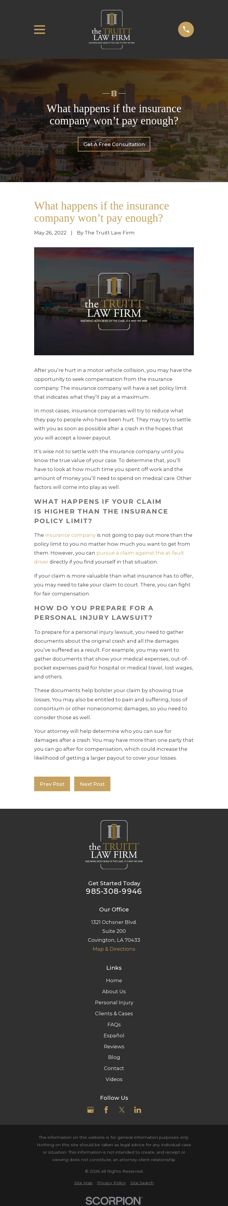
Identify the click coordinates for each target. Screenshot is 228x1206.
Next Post (92, 784)
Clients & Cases (114, 1013)
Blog (114, 1057)
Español (114, 1035)
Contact (114, 1068)
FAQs (114, 1024)
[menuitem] (83, 1183)
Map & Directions (114, 949)
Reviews (114, 1046)
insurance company (70, 535)
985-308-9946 (114, 891)
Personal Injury (114, 1002)
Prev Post (52, 784)
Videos (114, 1079)
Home (114, 980)
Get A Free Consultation (114, 144)
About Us (114, 991)
